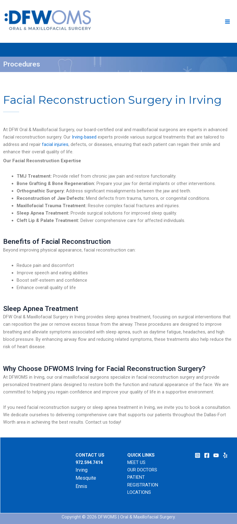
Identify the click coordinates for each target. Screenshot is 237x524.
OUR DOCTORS (142, 470)
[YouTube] (216, 455)
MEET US (136, 462)
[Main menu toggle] (227, 21)
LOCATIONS (139, 492)
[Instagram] (197, 455)
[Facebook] (207, 455)
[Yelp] (225, 455)
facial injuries (55, 144)
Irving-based (84, 137)
